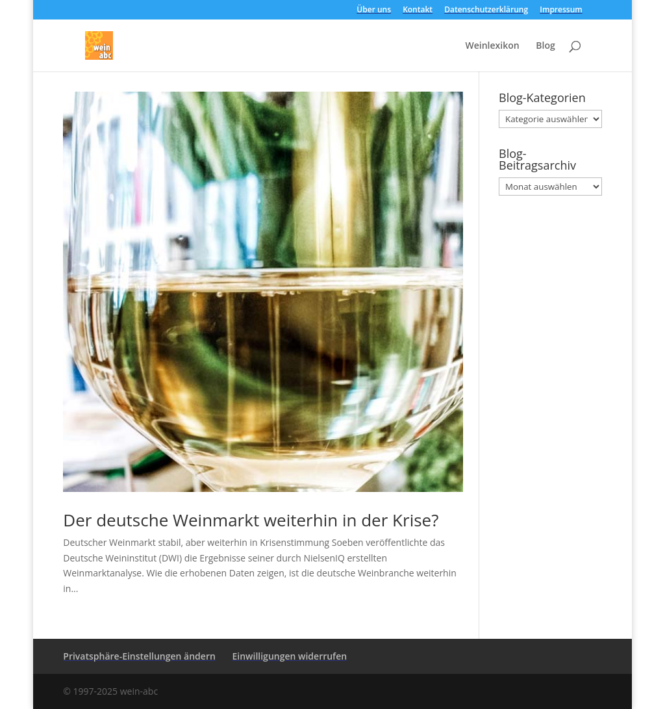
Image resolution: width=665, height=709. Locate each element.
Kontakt (418, 10)
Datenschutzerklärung (486, 10)
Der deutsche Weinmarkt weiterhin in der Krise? (250, 520)
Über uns (374, 10)
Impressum (561, 10)
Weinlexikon (492, 46)
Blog (545, 46)
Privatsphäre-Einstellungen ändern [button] (139, 656)
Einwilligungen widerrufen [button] (289, 656)
